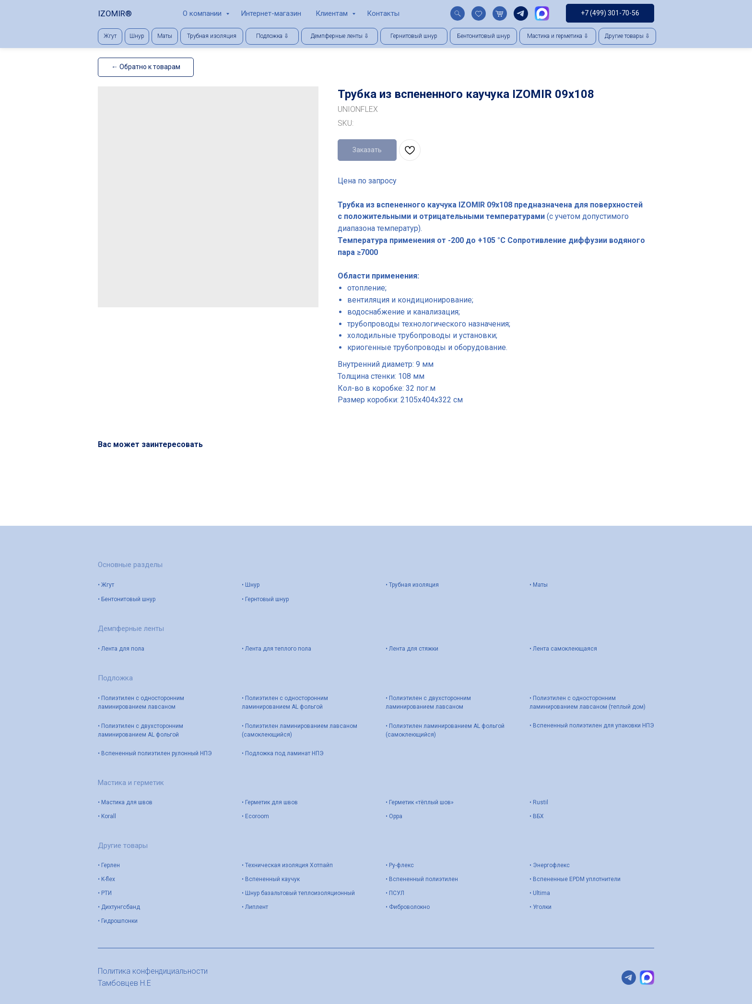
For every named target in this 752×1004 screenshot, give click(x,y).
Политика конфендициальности (153, 971)
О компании (203, 13)
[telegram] (521, 13)
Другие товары (123, 845)
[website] (457, 13)
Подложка (115, 678)
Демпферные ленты (131, 628)
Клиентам (333, 13)
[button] (272, 36)
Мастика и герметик (131, 782)
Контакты (383, 13)
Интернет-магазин (271, 13)
